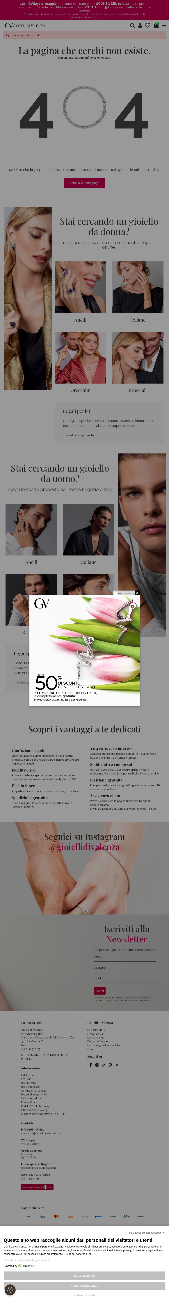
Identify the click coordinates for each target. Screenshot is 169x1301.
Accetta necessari (84, 1285)
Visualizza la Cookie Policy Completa (26, 1260)
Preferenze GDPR (84, 1295)
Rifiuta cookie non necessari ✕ (146, 1232)
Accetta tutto (84, 1275)
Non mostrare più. (126, 593)
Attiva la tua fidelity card (100, 695)
